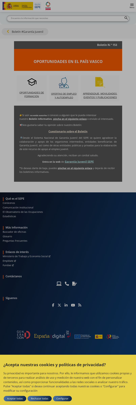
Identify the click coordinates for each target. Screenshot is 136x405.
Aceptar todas (15, 398)
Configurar (62, 398)
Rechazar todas (39, 398)
